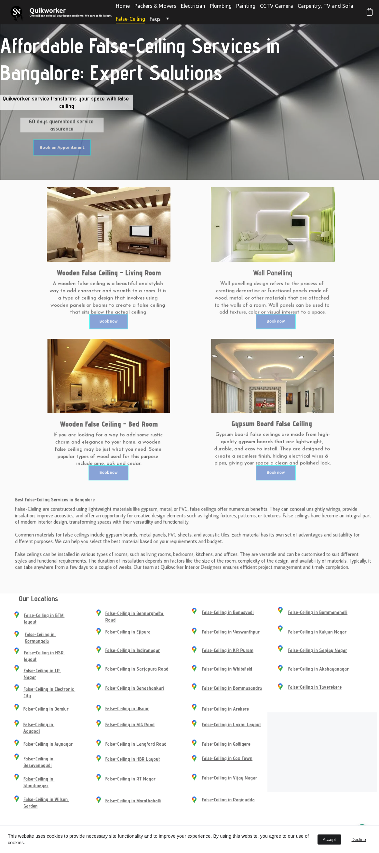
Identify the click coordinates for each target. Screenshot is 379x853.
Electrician (193, 6)
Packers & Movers (155, 6)
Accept (329, 839)
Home (123, 6)
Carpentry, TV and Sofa (325, 6)
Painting (245, 6)
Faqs (155, 19)
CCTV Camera (276, 6)
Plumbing (221, 6)
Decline (359, 839)
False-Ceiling (130, 19)
